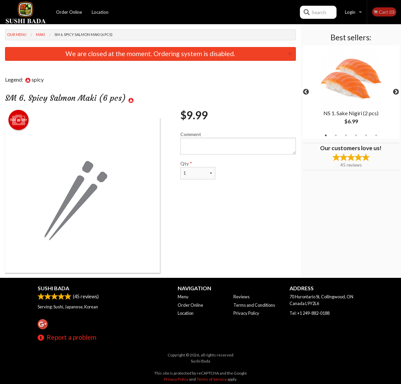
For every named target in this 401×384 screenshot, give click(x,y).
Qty (197, 170)
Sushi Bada (53, 288)
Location (100, 12)
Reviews (241, 296)
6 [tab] (376, 135)
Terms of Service (211, 379)
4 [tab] (356, 135)
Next (396, 92)
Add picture (18, 120)
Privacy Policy (246, 313)
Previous (306, 92)
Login (350, 12)
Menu (183, 296)
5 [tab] (366, 135)
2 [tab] (335, 135)
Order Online (69, 12)
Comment (238, 143)
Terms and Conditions (254, 305)
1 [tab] (325, 135)
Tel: (309, 313)
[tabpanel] (351, 92)
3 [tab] (346, 135)
